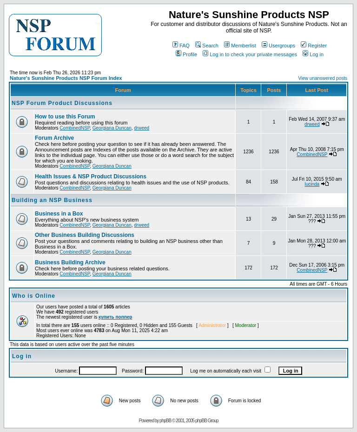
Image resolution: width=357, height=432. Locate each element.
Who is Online (33, 296)
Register (314, 45)
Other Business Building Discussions (84, 235)
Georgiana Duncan (112, 128)
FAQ (181, 45)
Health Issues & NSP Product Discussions (90, 176)
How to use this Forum (65, 116)
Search (206, 45)
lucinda (311, 184)
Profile (186, 54)
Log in (313, 54)
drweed (141, 128)
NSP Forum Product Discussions (62, 103)
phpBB (165, 420)
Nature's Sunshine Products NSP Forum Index (66, 78)
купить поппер (115, 317)
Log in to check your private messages (250, 54)
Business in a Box (59, 213)
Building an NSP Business (52, 200)
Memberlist (240, 45)
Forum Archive (54, 138)
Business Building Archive (70, 262)
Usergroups (278, 45)
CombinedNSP (75, 128)
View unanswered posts (322, 78)
